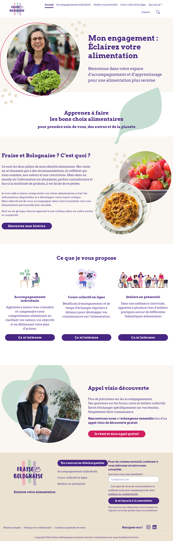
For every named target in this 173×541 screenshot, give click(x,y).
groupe (20, 211)
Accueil (49, 4)
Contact (145, 12)
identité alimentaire (60, 166)
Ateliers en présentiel (106, 4)
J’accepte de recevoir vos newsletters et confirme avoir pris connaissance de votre (131, 490)
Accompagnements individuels (73, 4)
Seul (4, 211)
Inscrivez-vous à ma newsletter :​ (126, 474)
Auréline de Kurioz (128, 537)
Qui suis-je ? (155, 4)
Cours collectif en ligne (133, 4)
